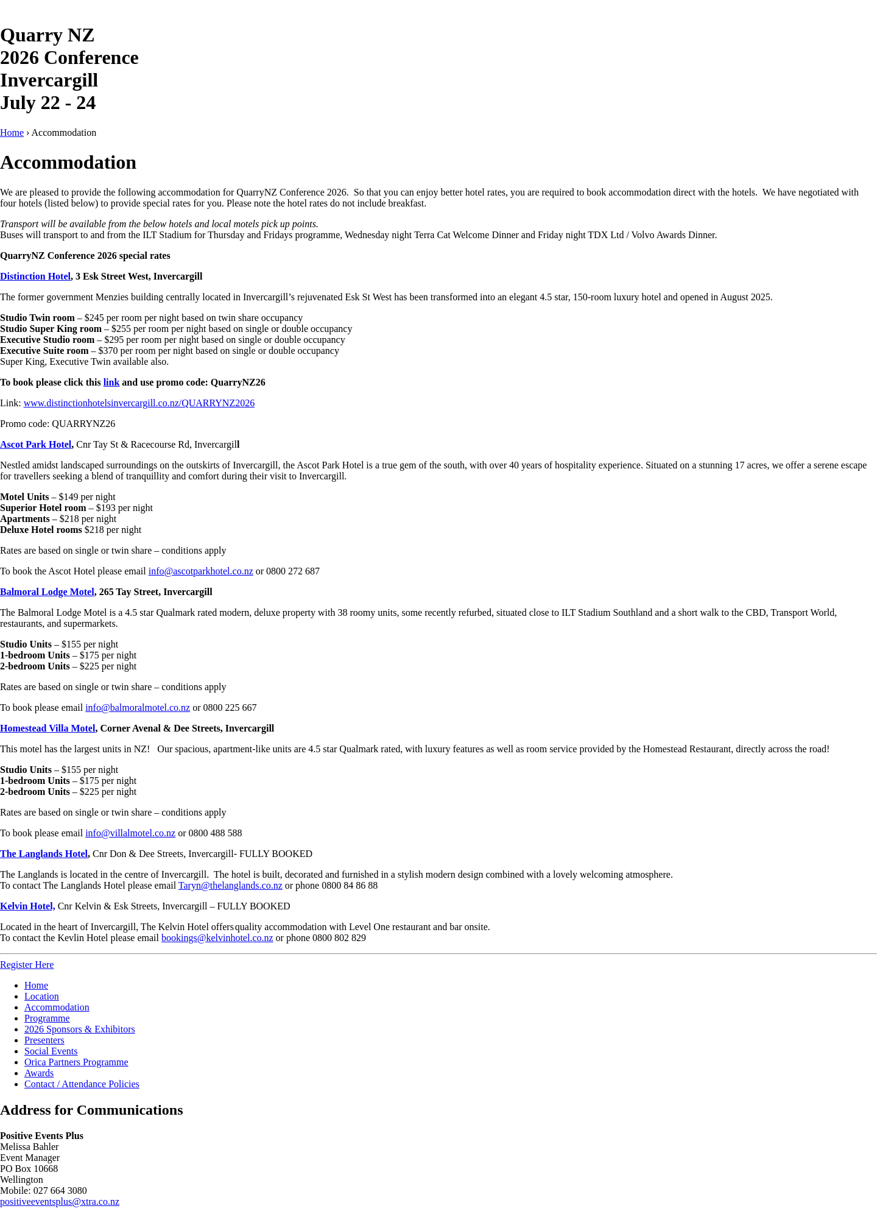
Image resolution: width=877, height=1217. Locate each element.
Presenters (44, 1040)
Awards (39, 1073)
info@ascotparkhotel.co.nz (201, 571)
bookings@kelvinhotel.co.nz (217, 938)
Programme (47, 1018)
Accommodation (57, 1007)
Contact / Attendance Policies (81, 1084)
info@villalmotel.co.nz (130, 833)
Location (41, 996)
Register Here (27, 964)
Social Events (51, 1051)
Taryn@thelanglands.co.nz (230, 885)
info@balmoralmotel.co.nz (137, 707)
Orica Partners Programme (76, 1062)
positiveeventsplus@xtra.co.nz (59, 1201)
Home (12, 132)
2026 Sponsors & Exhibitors (79, 1029)
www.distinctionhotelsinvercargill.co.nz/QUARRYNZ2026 (139, 403)
